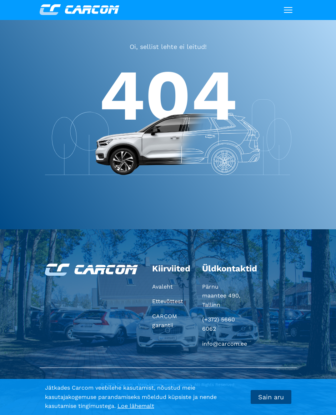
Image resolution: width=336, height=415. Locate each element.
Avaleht (162, 286)
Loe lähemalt (135, 405)
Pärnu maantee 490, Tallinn (221, 295)
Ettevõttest (167, 301)
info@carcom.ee (224, 343)
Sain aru (271, 397)
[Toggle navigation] (288, 10)
